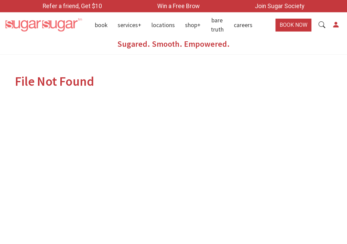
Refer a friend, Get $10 (72, 6)
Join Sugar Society (279, 6)
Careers (243, 25)
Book (101, 25)
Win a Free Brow (178, 6)
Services (128, 25)
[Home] (43, 25)
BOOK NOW (293, 25)
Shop (191, 25)
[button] (322, 25)
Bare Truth (217, 25)
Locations (163, 25)
